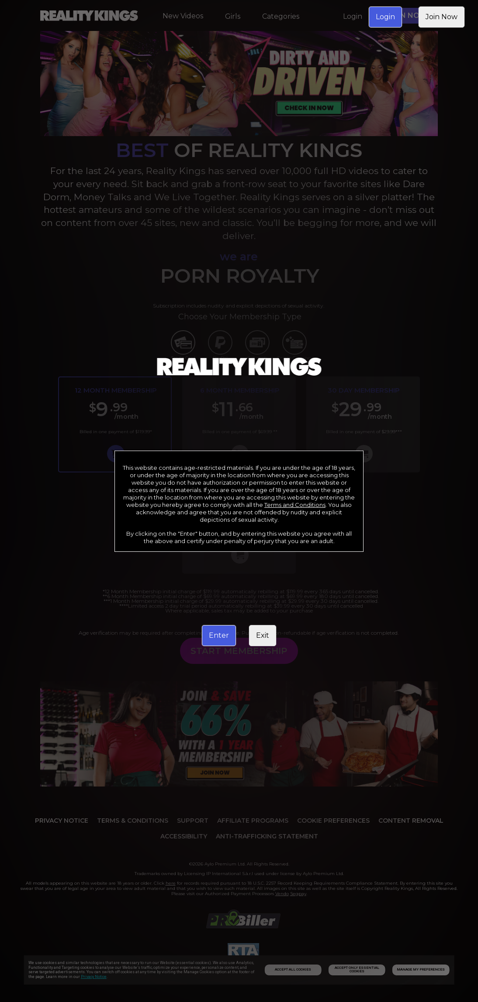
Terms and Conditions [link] (295, 504)
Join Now (441, 17)
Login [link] (385, 17)
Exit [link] (262, 635)
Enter (219, 635)
